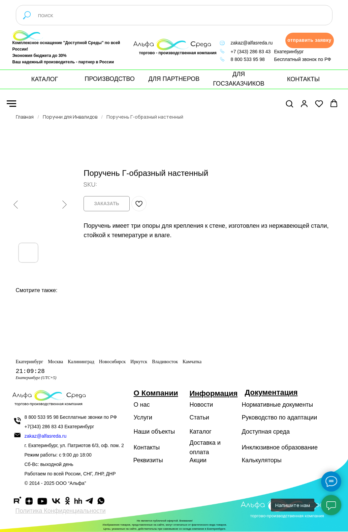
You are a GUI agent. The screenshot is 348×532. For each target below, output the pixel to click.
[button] (309, 40)
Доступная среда (266, 431)
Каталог (201, 431)
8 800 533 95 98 (248, 59)
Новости (201, 404)
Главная (25, 117)
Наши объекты (154, 431)
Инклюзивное (261, 447)
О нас (142, 404)
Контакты (147, 447)
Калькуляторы (262, 460)
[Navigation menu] (11, 103)
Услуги (143, 417)
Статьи (199, 417)
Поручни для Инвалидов (70, 117)
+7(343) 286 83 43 (44, 426)
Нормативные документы (277, 404)
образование (299, 447)
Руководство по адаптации (279, 417)
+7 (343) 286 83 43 (251, 51)
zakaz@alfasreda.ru (252, 42)
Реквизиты (148, 460)
